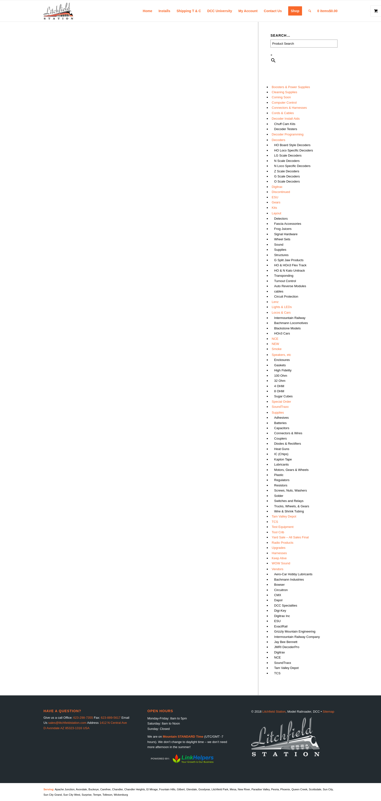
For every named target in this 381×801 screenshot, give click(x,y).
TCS (275, 522)
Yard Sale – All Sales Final (290, 537)
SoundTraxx (280, 407)
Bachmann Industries (289, 579)
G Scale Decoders (287, 176)
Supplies (280, 249)
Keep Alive (279, 558)
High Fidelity (283, 370)
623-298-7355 (83, 717)
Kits (274, 207)
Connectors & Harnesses (289, 107)
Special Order (281, 401)
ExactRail (280, 626)
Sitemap (328, 711)
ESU (275, 197)
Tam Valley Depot (284, 516)
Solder (278, 496)
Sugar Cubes (283, 396)
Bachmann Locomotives (291, 323)
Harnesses (279, 553)
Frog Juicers (283, 229)
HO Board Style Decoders (292, 145)
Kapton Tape (283, 459)
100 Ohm (280, 375)
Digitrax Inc (282, 616)
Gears (276, 202)
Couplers (280, 438)
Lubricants (281, 464)
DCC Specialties (285, 605)
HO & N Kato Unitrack (289, 270)
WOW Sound (281, 563)
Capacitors (281, 428)
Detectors (281, 218)
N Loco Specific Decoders (292, 166)
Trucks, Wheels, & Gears (291, 506)
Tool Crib (278, 532)
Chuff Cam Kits (284, 124)
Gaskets (280, 365)
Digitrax (277, 187)
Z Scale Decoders (286, 171)
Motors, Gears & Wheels (291, 470)
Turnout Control (285, 281)
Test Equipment (283, 527)
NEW (275, 344)
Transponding (283, 275)
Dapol (278, 600)
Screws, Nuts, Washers (290, 490)
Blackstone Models (287, 328)
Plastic (278, 475)
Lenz (275, 302)
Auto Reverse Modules (290, 286)
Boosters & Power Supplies (291, 87)
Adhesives (281, 417)
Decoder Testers (285, 129)
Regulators (281, 480)
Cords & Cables (283, 113)
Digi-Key (280, 610)
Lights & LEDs (282, 307)
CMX (277, 595)
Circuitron (281, 590)
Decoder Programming (287, 134)
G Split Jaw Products (288, 260)
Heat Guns (281, 449)
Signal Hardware (285, 234)
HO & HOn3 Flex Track (290, 265)
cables (278, 291)
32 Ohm (279, 381)
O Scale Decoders (287, 181)
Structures (281, 255)
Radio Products (282, 542)
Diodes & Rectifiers (287, 443)
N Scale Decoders (287, 161)
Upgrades (278, 548)
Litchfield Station (274, 711)
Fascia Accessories (287, 223)
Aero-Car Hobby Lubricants (293, 574)
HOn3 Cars (282, 333)
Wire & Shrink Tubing (289, 511)
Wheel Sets (282, 239)
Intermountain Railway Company (297, 637)
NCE (275, 339)
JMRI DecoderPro (286, 647)
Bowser (279, 584)
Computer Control (284, 102)
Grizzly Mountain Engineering (294, 631)
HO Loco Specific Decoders (293, 150)
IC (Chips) (281, 454)
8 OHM (279, 391)
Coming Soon (281, 97)
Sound (278, 244)
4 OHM (279, 386)
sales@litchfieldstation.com (67, 723)
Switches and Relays (288, 501)
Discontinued (281, 192)
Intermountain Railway (289, 318)
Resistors (280, 485)
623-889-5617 (111, 717)
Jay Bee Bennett (285, 642)
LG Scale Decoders (288, 155)
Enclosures (282, 360)
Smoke (276, 349)
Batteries (280, 423)
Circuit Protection (286, 296)
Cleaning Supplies (284, 92)
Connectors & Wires (288, 433)
